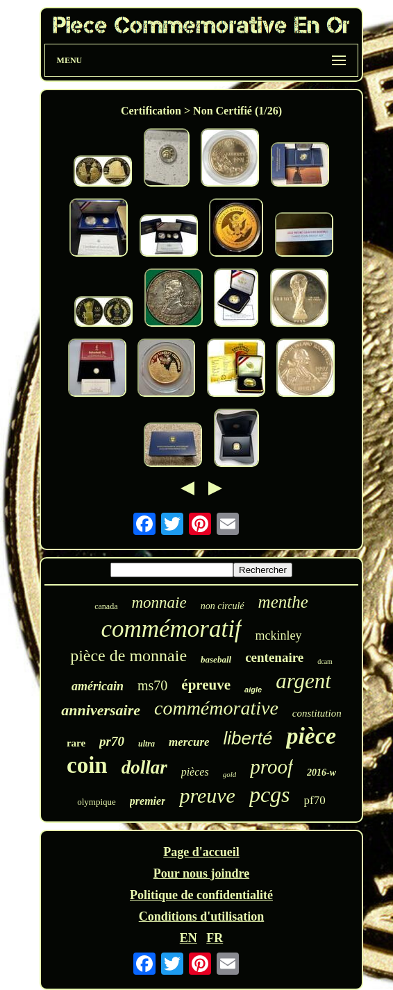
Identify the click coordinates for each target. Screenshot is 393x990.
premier (148, 801)
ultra (146, 744)
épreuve (206, 684)
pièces (195, 772)
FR (214, 938)
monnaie (159, 602)
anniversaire (100, 710)
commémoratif (171, 628)
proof (271, 767)
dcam (325, 661)
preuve (207, 795)
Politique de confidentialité (201, 895)
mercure (189, 742)
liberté (248, 738)
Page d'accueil (201, 852)
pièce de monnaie (128, 656)
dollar (144, 767)
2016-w (321, 772)
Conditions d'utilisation (202, 916)
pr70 (111, 741)
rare (76, 743)
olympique (96, 801)
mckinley (279, 635)
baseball (216, 659)
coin (87, 765)
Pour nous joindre (201, 873)
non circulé (222, 606)
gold (230, 774)
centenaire (274, 657)
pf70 (315, 800)
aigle (253, 689)
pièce (311, 736)
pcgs (269, 794)
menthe (283, 601)
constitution (317, 713)
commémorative (216, 708)
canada (105, 606)
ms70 (152, 685)
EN (188, 938)
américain (98, 686)
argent (303, 681)
